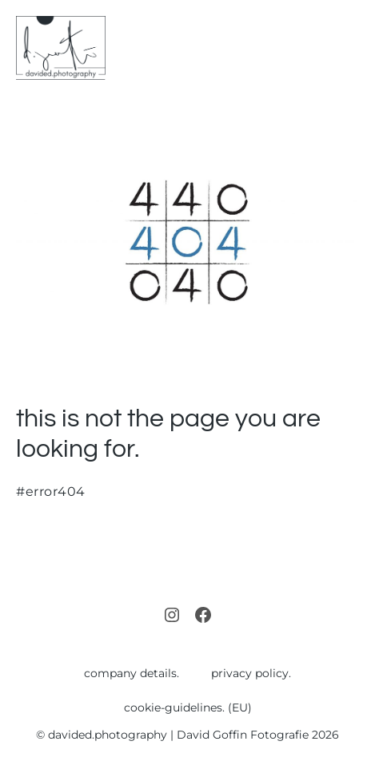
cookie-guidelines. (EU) (188, 707)
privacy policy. (251, 673)
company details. (131, 673)
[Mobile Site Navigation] (352, 48)
